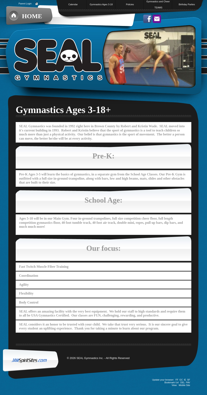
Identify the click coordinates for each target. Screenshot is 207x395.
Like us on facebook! (147, 19)
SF (188, 379)
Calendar (73, 4)
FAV (188, 382)
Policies (130, 4)
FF (176, 379)
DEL (182, 382)
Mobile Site (184, 385)
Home (32, 16)
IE (185, 379)
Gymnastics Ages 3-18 (101, 4)
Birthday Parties (187, 4)
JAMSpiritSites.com (33, 364)
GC (181, 379)
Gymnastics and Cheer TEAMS (158, 4)
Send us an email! (157, 19)
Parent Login (25, 3)
